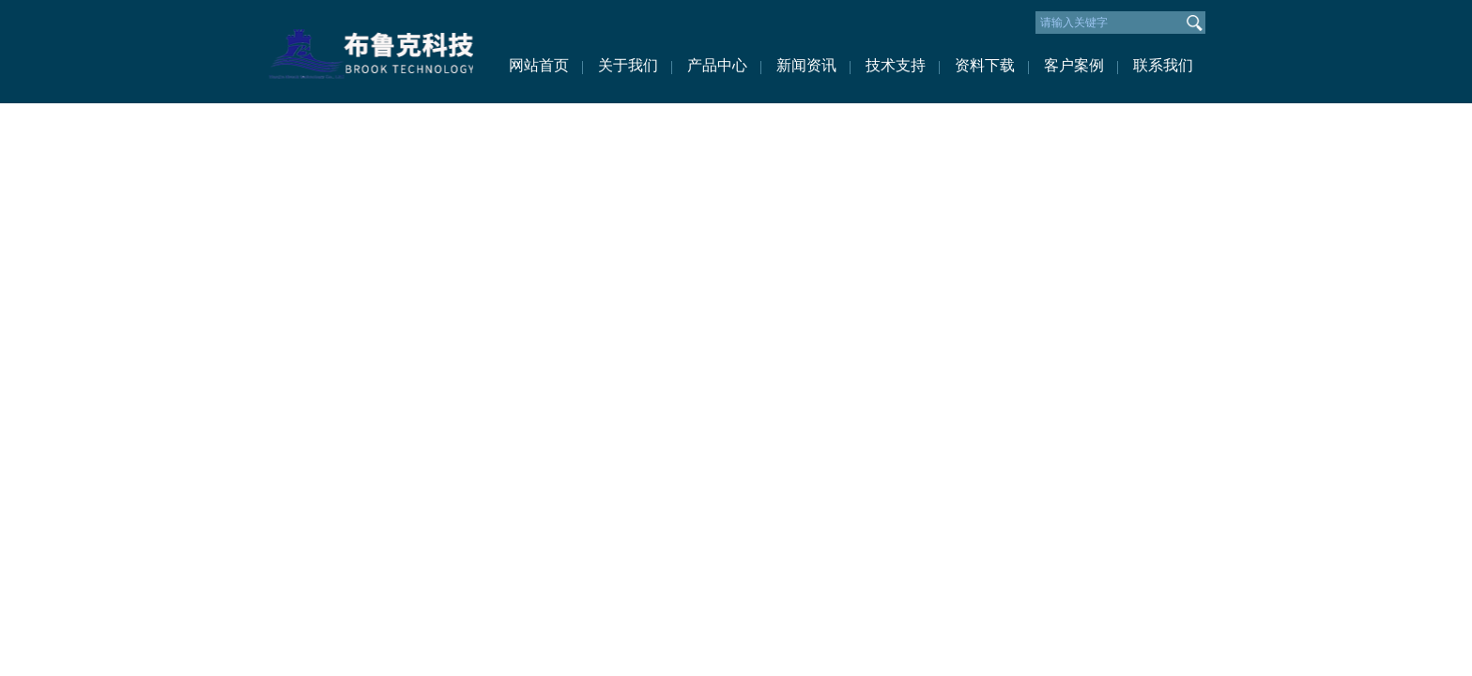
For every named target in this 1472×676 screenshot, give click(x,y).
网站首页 (539, 65)
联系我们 (1163, 65)
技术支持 (896, 65)
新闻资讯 (806, 65)
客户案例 (1074, 65)
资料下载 (985, 65)
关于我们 (628, 65)
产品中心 (717, 65)
